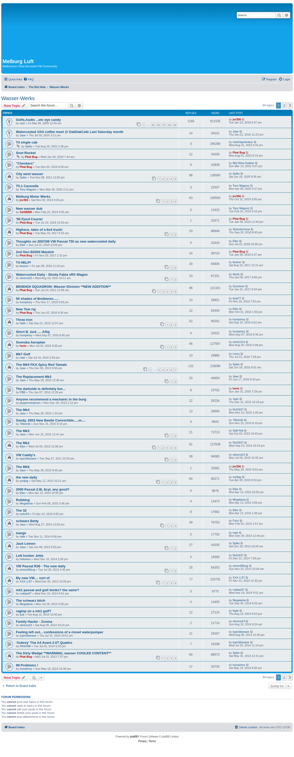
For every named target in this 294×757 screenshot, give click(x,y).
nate (22, 357)
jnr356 (237, 119)
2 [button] (284, 105)
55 (153, 125)
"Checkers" (25, 163)
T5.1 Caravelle (27, 186)
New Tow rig (26, 309)
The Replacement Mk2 (34, 377)
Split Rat (238, 430)
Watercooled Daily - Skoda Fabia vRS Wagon (52, 274)
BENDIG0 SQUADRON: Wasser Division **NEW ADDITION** (63, 287)
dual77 (237, 298)
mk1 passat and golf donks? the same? (47, 590)
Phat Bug (31, 156)
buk (22, 614)
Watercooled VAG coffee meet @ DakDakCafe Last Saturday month (69, 132)
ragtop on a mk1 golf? (33, 611)
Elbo (22, 244)
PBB (22, 392)
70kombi (25, 423)
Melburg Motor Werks (33, 196)
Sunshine (238, 286)
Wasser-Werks (18, 98)
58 (169, 125)
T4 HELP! (23, 262)
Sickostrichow (241, 229)
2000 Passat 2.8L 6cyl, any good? (43, 489)
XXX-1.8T (26, 581)
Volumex (25, 559)
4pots (236, 274)
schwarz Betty (27, 521)
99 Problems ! (27, 665)
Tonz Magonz (28, 189)
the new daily (26, 477)
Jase (23, 135)
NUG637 (238, 409)
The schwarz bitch (30, 600)
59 (175, 125)
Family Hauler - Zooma (34, 622)
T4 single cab (26, 142)
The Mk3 (23, 431)
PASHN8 (25, 646)
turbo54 (24, 513)
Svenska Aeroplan (30, 342)
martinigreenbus (243, 141)
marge (21, 533)
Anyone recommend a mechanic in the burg (51, 399)
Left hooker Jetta (29, 556)
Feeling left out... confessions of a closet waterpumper (59, 632)
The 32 (21, 510)
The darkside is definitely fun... (40, 389)
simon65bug (27, 569)
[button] (290, 105)
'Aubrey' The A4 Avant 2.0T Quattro (44, 643)
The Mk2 (23, 443)
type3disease (28, 458)
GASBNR (26, 212)
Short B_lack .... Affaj (33, 332)
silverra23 (26, 278)
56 (158, 125)
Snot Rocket (26, 153)
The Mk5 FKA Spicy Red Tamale (41, 365)
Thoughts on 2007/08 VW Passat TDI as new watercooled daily (66, 241)
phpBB (134, 736)
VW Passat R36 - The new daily (40, 566)
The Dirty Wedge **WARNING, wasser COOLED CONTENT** (63, 653)
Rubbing (23, 500)
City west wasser (29, 174)
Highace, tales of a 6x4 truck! (39, 230)
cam (22, 123)
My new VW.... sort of (33, 578)
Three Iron (24, 320)
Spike (28, 146)
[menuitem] (28, 79)
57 (164, 125)
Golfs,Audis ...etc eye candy (38, 120)
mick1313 (239, 341)
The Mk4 (23, 410)
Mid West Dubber (243, 163)
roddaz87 (26, 593)
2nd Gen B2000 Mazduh (35, 252)
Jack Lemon (25, 543)
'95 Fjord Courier (29, 219)
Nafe (23, 323)
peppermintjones (30, 402)
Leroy (236, 353)
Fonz (236, 520)
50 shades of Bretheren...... (37, 299)
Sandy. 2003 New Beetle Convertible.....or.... (50, 420)
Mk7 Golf (23, 354)
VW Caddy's (25, 455)
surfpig (24, 480)
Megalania (26, 503)
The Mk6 (23, 467)
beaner (24, 265)
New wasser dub (29, 208)
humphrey (26, 302)
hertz (23, 345)
